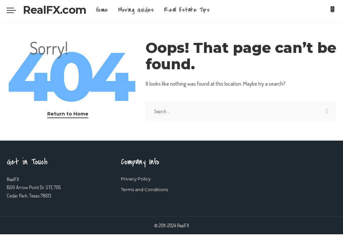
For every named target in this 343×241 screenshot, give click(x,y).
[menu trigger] (15, 10)
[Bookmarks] (332, 10)
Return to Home (67, 114)
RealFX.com (54, 9)
